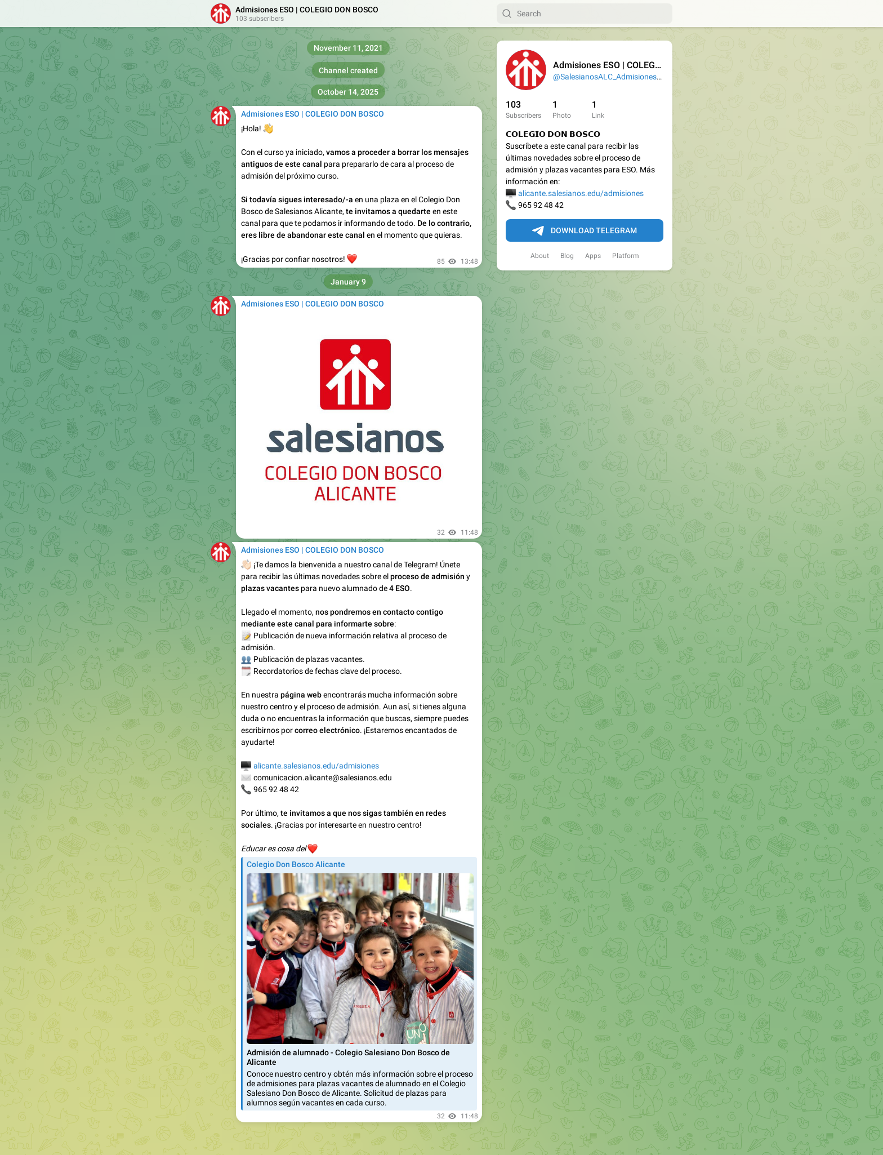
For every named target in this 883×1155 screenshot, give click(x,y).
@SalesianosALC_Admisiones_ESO (614, 76)
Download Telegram (584, 231)
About (539, 256)
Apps (593, 256)
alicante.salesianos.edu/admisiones (581, 193)
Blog (567, 256)
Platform (625, 256)
